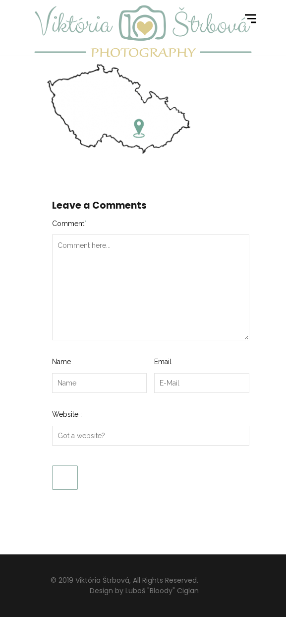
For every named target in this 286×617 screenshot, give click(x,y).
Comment (69, 224)
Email (163, 362)
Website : (67, 414)
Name (61, 362)
